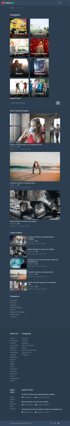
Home (12, 8)
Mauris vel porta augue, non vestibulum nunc (26, 145)
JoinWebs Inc (14, 147)
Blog (11, 406)
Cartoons (13, 303)
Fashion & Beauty (16, 307)
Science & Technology (17, 312)
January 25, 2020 (42, 397)
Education (13, 305)
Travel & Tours (15, 314)
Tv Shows (13, 317)
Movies (12, 310)
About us (13, 404)
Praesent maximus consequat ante (22, 183)
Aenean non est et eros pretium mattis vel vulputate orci (43, 261)
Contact (12, 409)
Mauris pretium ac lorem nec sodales (23, 221)
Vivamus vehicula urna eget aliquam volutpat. (41, 238)
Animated (13, 300)
